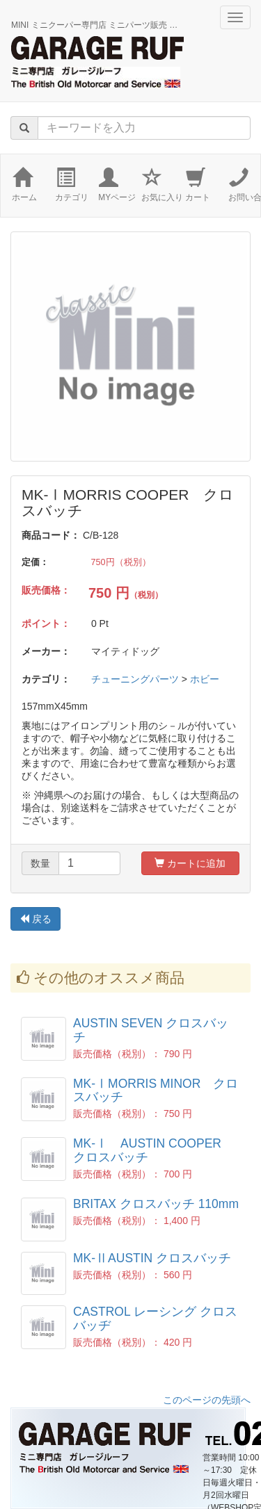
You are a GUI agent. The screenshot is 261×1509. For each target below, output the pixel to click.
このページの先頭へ (207, 1399)
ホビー (204, 679)
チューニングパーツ (135, 679)
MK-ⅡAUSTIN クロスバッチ (152, 1258)
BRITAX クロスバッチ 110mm (156, 1204)
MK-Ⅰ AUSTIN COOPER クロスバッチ (153, 1150)
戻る (35, 918)
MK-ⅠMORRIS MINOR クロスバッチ (155, 1090)
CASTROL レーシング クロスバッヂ (155, 1318)
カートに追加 (190, 863)
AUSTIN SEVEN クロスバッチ (150, 1029)
